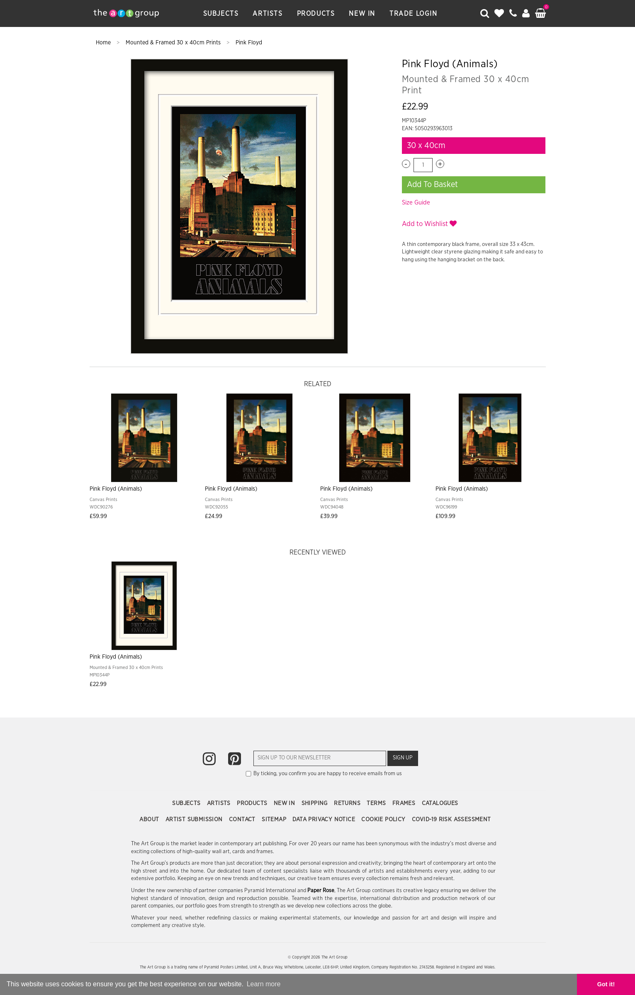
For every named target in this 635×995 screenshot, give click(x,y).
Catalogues (440, 803)
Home (104, 43)
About (150, 819)
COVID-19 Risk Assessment (451, 819)
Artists (267, 13)
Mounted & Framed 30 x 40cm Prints (174, 43)
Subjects (221, 13)
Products (316, 13)
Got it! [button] (606, 984)
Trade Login (413, 13)
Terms (377, 803)
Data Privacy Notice (324, 819)
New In (362, 13)
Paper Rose (320, 890)
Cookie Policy (384, 819)
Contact (243, 819)
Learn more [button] (264, 984)
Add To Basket (432, 184)
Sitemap (275, 819)
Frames (404, 803)
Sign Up (403, 758)
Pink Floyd (249, 43)
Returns (348, 803)
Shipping (316, 803)
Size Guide (416, 202)
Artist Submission (194, 819)
